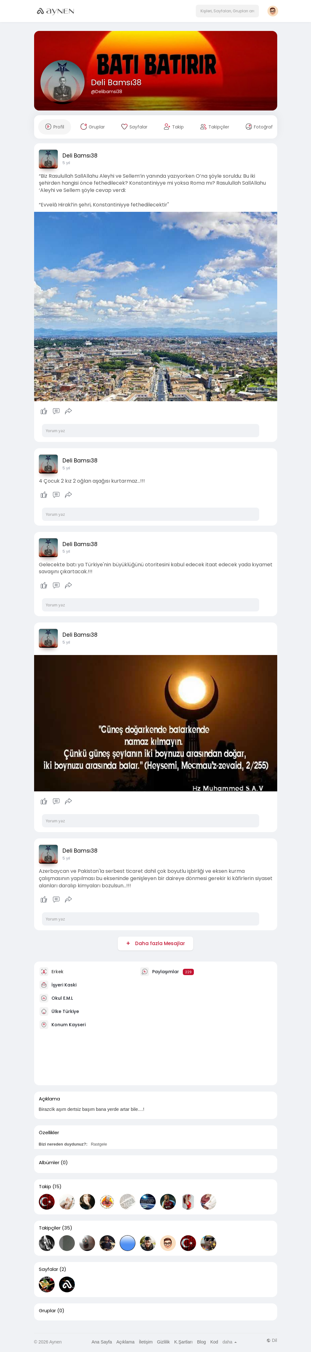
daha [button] (230, 1342)
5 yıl (66, 163)
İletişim (146, 1341)
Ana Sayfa (102, 1341)
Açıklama (125, 1341)
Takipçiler (50, 1227)
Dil (271, 1340)
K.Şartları (183, 1341)
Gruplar (47, 1310)
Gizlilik (163, 1341)
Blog (201, 1341)
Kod (214, 1341)
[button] (227, 11)
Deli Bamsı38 (116, 82)
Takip (45, 1186)
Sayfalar (48, 1269)
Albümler (49, 1162)
